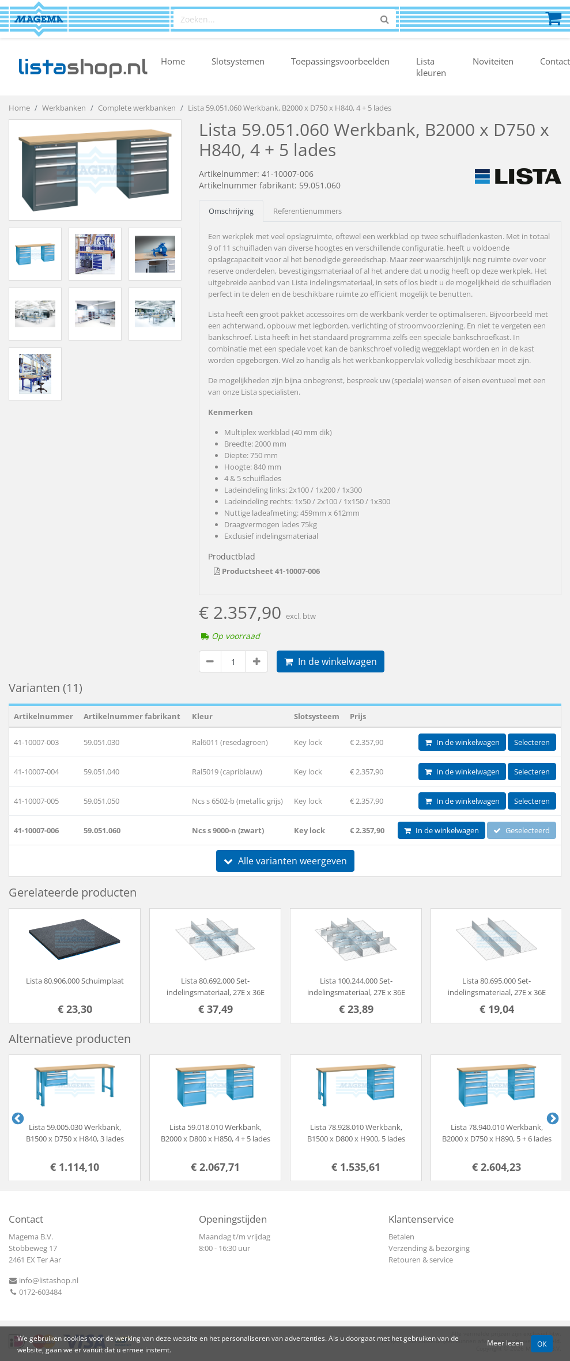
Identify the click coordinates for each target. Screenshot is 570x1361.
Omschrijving (231, 211)
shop (83, 67)
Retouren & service (420, 1259)
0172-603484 (35, 1292)
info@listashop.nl (43, 1280)
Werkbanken (64, 108)
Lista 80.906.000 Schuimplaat (75, 981)
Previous (16, 1118)
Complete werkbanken (137, 108)
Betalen (401, 1236)
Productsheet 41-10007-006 (267, 571)
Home (173, 61)
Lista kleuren (431, 66)
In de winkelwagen (330, 661)
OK (541, 1343)
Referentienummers (307, 211)
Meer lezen (505, 1342)
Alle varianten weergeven (285, 861)
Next (551, 1118)
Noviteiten (493, 61)
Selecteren (532, 742)
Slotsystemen (238, 61)
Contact (555, 61)
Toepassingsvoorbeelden (340, 61)
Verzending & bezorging (429, 1248)
